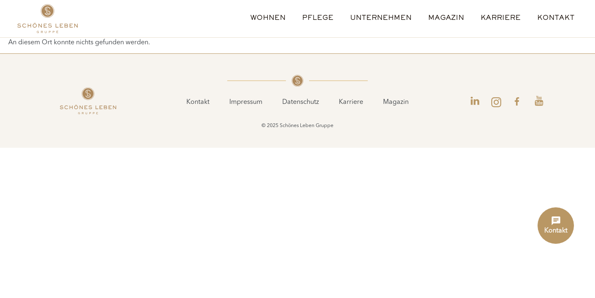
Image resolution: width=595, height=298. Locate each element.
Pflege (317, 18)
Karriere (501, 18)
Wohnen (268, 18)
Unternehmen (381, 18)
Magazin (446, 18)
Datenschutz (300, 102)
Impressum (245, 102)
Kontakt (555, 18)
